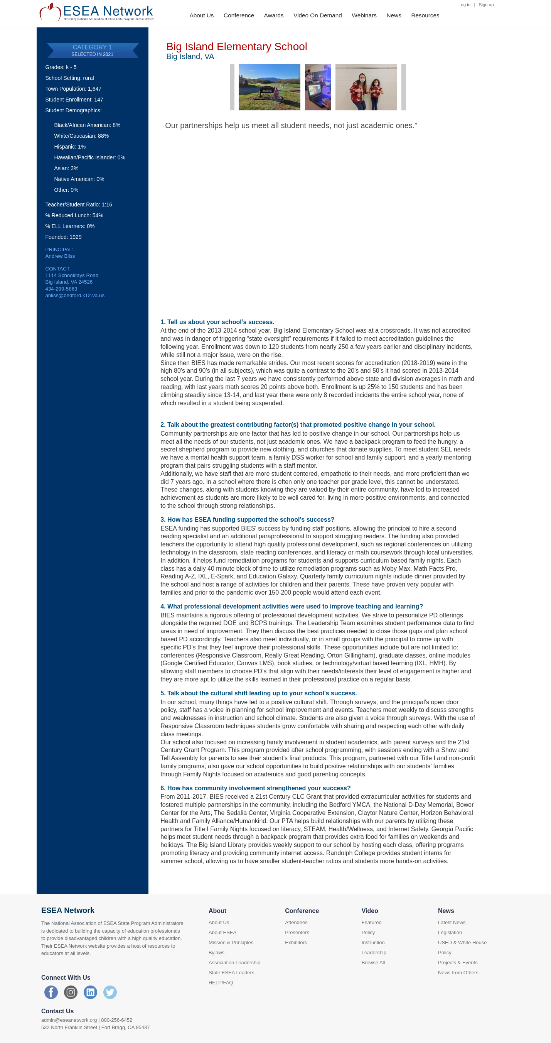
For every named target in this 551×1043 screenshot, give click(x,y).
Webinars (364, 15)
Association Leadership (234, 962)
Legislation (450, 932)
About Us (202, 15)
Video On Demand (317, 15)
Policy (368, 932)
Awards (274, 15)
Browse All (373, 962)
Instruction (373, 942)
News (394, 15)
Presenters (297, 932)
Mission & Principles (231, 942)
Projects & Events (458, 962)
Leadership (374, 952)
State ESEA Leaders (231, 972)
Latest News (452, 922)
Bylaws (216, 952)
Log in (464, 4)
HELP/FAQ (221, 983)
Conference (239, 15)
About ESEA (222, 932)
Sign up (486, 4)
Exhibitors (296, 942)
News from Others (458, 972)
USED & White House (462, 942)
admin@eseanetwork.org (69, 1020)
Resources (425, 15)
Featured (372, 922)
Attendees (296, 922)
